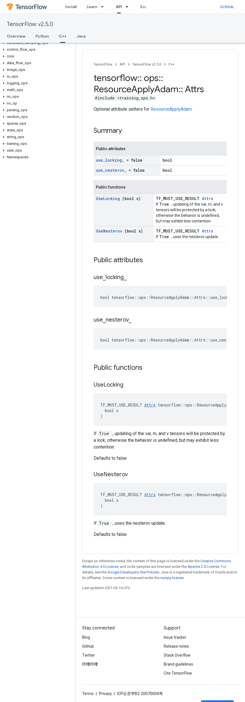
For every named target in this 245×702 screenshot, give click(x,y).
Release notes (176, 646)
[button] (36, 42)
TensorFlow (103, 64)
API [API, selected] (119, 6)
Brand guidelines (178, 664)
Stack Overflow (177, 655)
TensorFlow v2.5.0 (30, 24)
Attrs (207, 198)
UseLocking (109, 198)
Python (42, 36)
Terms (88, 693)
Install (71, 6)
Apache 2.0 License (203, 566)
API (122, 64)
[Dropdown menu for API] (128, 6)
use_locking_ (111, 160)
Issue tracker (175, 637)
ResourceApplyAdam (172, 109)
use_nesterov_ (112, 170)
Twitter (88, 655)
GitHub (227, 6)
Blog (86, 637)
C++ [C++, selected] (62, 36)
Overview (16, 36)
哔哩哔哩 (90, 664)
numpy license (172, 578)
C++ (171, 64)
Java (81, 36)
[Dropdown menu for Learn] (104, 6)
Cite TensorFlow (178, 673)
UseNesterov (110, 231)
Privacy (105, 693)
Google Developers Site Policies (133, 572)
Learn (92, 6)
